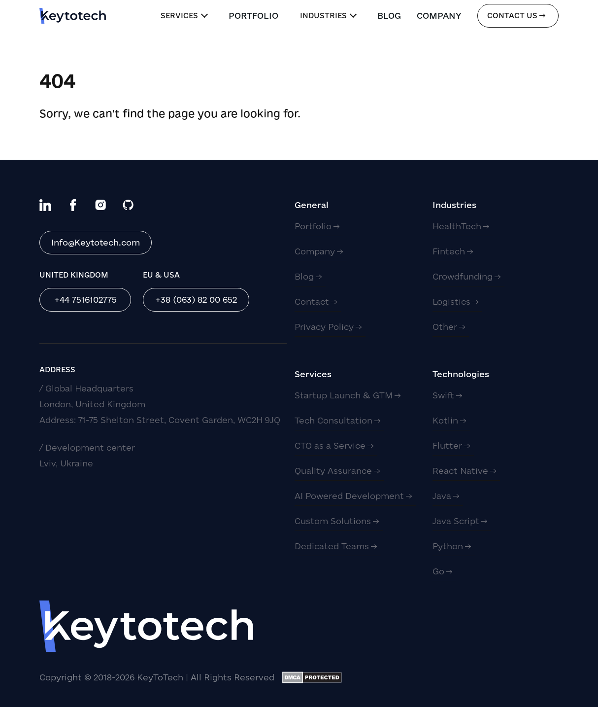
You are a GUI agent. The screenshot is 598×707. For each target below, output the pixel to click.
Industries (328, 15)
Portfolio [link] (253, 15)
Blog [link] (389, 15)
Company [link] (439, 15)
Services (184, 15)
